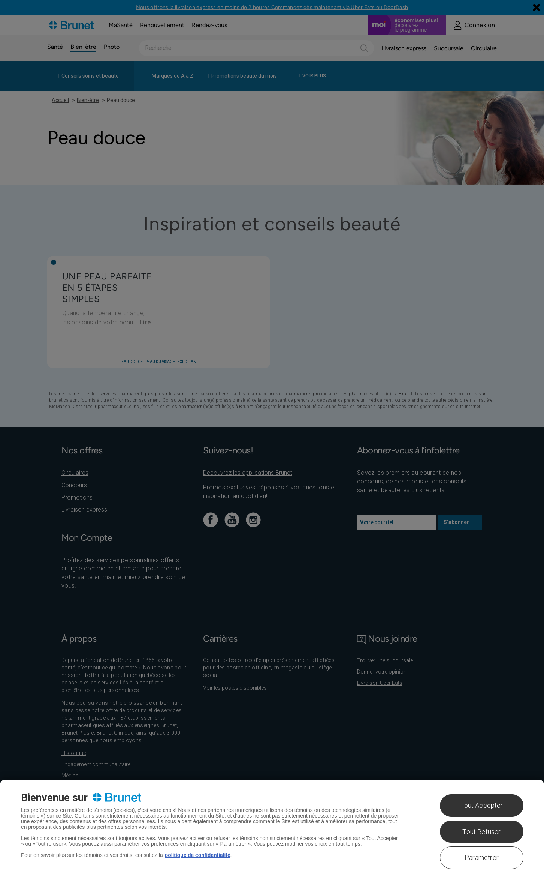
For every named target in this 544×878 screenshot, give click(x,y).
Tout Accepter (481, 805)
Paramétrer (482, 857)
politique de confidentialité (198, 855)
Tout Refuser (481, 832)
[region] (272, 829)
